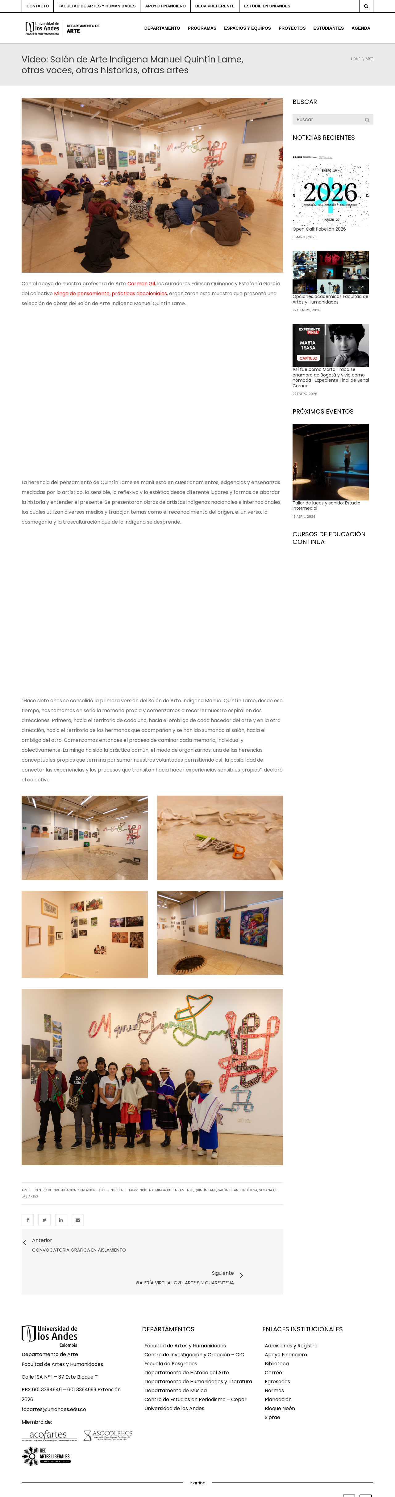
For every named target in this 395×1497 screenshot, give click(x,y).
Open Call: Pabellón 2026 (319, 229)
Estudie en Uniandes (267, 6)
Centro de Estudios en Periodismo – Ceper (195, 1367)
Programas (202, 28)
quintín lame (205, 1190)
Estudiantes (329, 28)
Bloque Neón (280, 1376)
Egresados (277, 1349)
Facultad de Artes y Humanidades (96, 6)
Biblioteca (277, 1331)
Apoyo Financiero (286, 1322)
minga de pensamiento (174, 1190)
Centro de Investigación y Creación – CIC (194, 1322)
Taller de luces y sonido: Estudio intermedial (326, 506)
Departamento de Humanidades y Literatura (198, 1349)
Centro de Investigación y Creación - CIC (70, 1190)
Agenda (360, 28)
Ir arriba (198, 1451)
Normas (274, 1358)
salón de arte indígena (237, 1190)
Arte (25, 1190)
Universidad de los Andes (174, 1376)
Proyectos (292, 28)
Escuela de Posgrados (170, 1331)
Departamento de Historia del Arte (186, 1340)
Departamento (162, 28)
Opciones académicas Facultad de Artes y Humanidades (330, 299)
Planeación (278, 1367)
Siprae (272, 1385)
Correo (273, 1340)
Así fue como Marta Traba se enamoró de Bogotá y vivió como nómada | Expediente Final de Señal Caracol (331, 377)
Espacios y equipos (247, 28)
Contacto (38, 6)
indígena (146, 1190)
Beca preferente (215, 6)
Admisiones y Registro (291, 1313)
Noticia (116, 1190)
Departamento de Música (175, 1358)
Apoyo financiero (165, 6)
